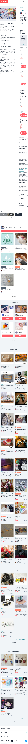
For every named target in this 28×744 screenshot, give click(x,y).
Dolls (23, 10)
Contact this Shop (22, 206)
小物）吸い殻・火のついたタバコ (7, 290)
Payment (22, 198)
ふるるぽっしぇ (21, 332)
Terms (20, 203)
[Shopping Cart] (23, 1)
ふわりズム (20, 315)
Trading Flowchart (22, 195)
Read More (22, 44)
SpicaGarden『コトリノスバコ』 (14, 227)
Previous (2, 13)
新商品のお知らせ (4, 248)
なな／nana (7, 315)
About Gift (22, 142)
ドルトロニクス (8, 332)
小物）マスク (17, 247)
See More (14, 342)
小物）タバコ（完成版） (19, 268)
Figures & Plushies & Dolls (23, 8)
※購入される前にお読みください (7, 269)
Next (13, 13)
